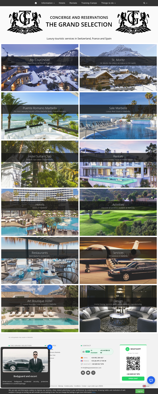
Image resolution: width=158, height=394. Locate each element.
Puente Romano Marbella (52, 352)
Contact (84, 386)
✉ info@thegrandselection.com (91, 368)
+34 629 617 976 (98, 364)
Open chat (133, 378)
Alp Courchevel (49, 358)
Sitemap (60, 386)
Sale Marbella (49, 349)
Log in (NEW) (99, 386)
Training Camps (89, 3)
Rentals (73, 3)
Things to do (108, 3)
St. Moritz (47, 361)
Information (48, 3)
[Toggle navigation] (145, 3)
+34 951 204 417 (97, 358)
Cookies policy (68, 386)
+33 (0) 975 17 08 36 (98, 361)
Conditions (77, 386)
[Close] (49, 347)
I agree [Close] (140, 391)
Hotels (62, 3)
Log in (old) (91, 386)
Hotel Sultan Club (50, 355)
